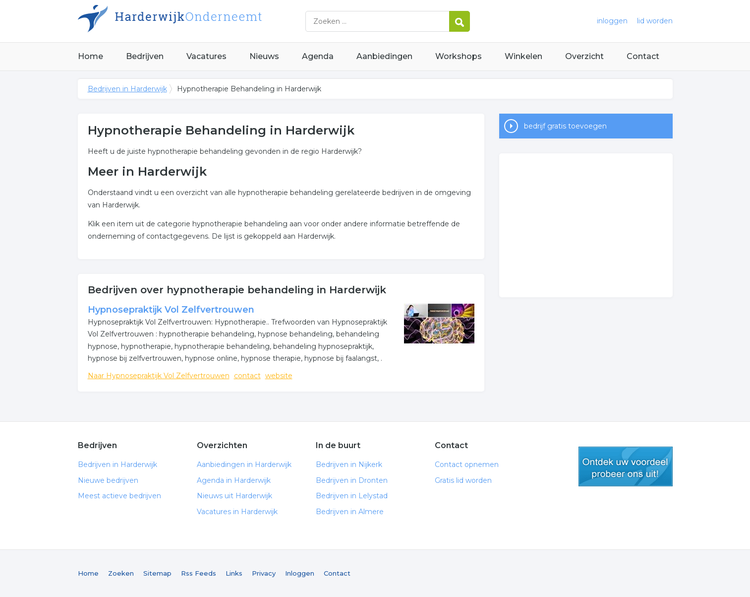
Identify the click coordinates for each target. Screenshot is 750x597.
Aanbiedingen (384, 56)
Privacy (264, 573)
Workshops (458, 56)
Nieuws (264, 56)
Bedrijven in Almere (350, 511)
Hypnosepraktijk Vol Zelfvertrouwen (171, 309)
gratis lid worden (625, 466)
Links (234, 573)
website (278, 375)
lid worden (655, 20)
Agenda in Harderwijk (234, 480)
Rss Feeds (198, 573)
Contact (643, 56)
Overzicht (584, 56)
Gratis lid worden (463, 480)
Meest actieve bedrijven (119, 495)
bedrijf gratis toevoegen (565, 126)
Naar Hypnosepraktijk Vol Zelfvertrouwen (159, 375)
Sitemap (157, 573)
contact (247, 375)
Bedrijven (145, 56)
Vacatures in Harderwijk (237, 511)
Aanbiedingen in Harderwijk (244, 464)
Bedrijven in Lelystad (352, 495)
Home (90, 56)
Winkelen (523, 56)
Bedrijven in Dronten (352, 480)
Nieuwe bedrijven (108, 480)
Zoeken (121, 573)
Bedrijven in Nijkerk (349, 464)
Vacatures (206, 56)
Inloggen (299, 573)
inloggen (612, 20)
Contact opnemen (467, 464)
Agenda (318, 56)
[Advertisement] (586, 225)
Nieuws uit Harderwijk (234, 495)
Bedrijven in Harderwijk (202, 21)
